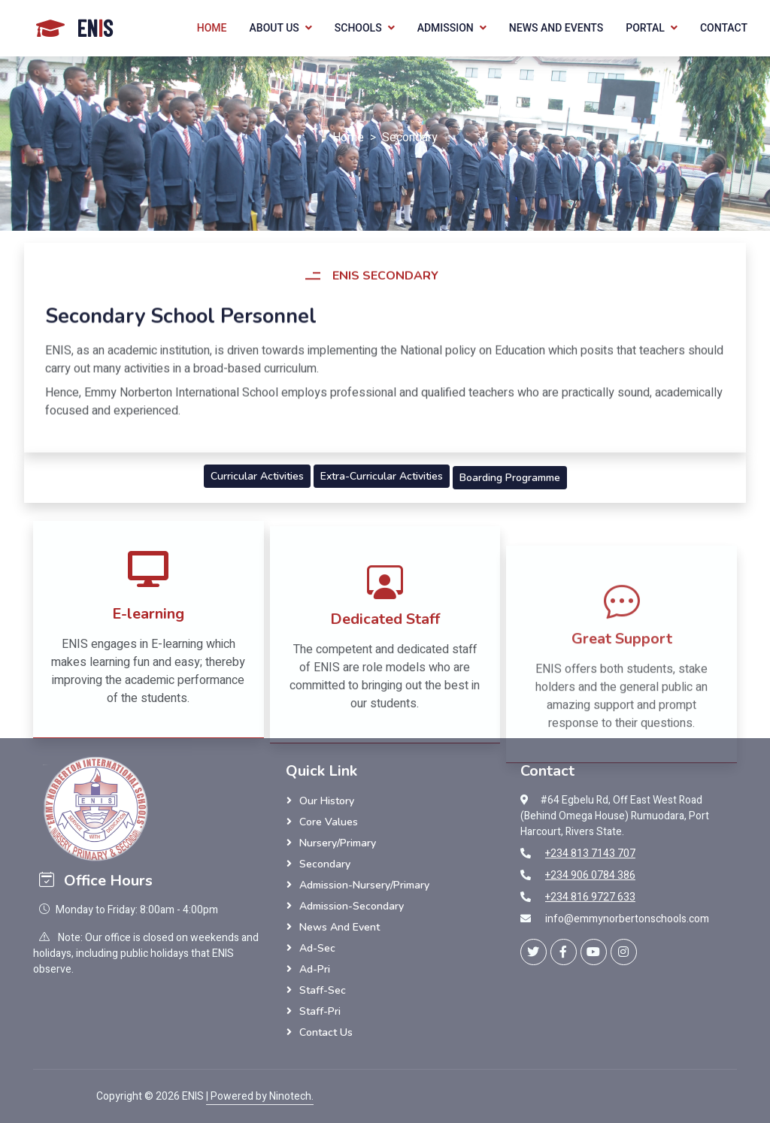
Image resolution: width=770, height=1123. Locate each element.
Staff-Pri (320, 1011)
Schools (358, 28)
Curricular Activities (257, 476)
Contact (723, 28)
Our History (326, 801)
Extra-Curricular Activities (381, 476)
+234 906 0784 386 (590, 875)
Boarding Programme (509, 478)
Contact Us (326, 1032)
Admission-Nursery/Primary (364, 885)
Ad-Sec (317, 948)
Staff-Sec (322, 990)
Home (212, 28)
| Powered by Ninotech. (260, 1096)
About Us (274, 28)
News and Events (556, 28)
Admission (445, 28)
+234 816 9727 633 (590, 897)
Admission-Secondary (351, 906)
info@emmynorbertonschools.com (627, 919)
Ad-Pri (314, 969)
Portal (645, 28)
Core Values (328, 822)
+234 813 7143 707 (590, 853)
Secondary (324, 864)
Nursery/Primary (337, 843)
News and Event (339, 927)
